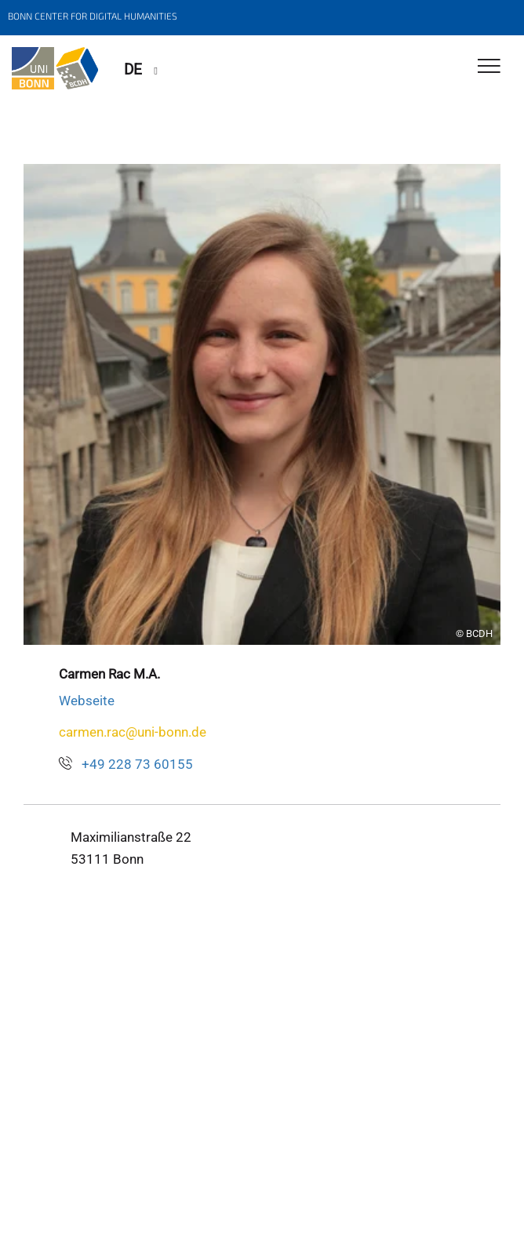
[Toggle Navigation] (489, 67)
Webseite (87, 700)
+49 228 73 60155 (137, 764)
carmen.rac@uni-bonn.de (132, 732)
